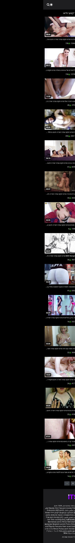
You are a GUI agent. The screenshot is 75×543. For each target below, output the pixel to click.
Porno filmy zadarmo (31, 524)
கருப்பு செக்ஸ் (35, 515)
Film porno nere (35, 508)
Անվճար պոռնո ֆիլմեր (26, 513)
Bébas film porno (48, 533)
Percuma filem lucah (20, 526)
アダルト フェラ (9, 531)
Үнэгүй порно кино (63, 520)
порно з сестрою (40, 520)
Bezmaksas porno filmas (14, 522)
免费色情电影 (28, 520)
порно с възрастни (22, 515)
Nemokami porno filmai (33, 522)
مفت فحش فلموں (26, 517)
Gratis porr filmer (59, 513)
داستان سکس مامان (28, 510)
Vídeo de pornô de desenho (46, 510)
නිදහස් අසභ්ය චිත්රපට (33, 533)
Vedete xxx (51, 520)
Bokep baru (35, 529)
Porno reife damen (66, 508)
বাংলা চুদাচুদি (11, 513)
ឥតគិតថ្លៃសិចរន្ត (17, 520)
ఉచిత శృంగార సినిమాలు (50, 517)
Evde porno (8, 510)
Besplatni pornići (16, 524)
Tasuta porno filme (48, 529)
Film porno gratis (22, 531)
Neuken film (10, 508)
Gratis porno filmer (35, 526)
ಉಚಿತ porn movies (62, 515)
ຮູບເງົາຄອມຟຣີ (34, 531)
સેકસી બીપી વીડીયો (48, 515)
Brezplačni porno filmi (48, 524)
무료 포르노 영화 (63, 524)
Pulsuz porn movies (23, 529)
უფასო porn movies (45, 513)
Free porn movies (22, 508)
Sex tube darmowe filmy (52, 526)
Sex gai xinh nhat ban (50, 508)
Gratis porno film (49, 522)
